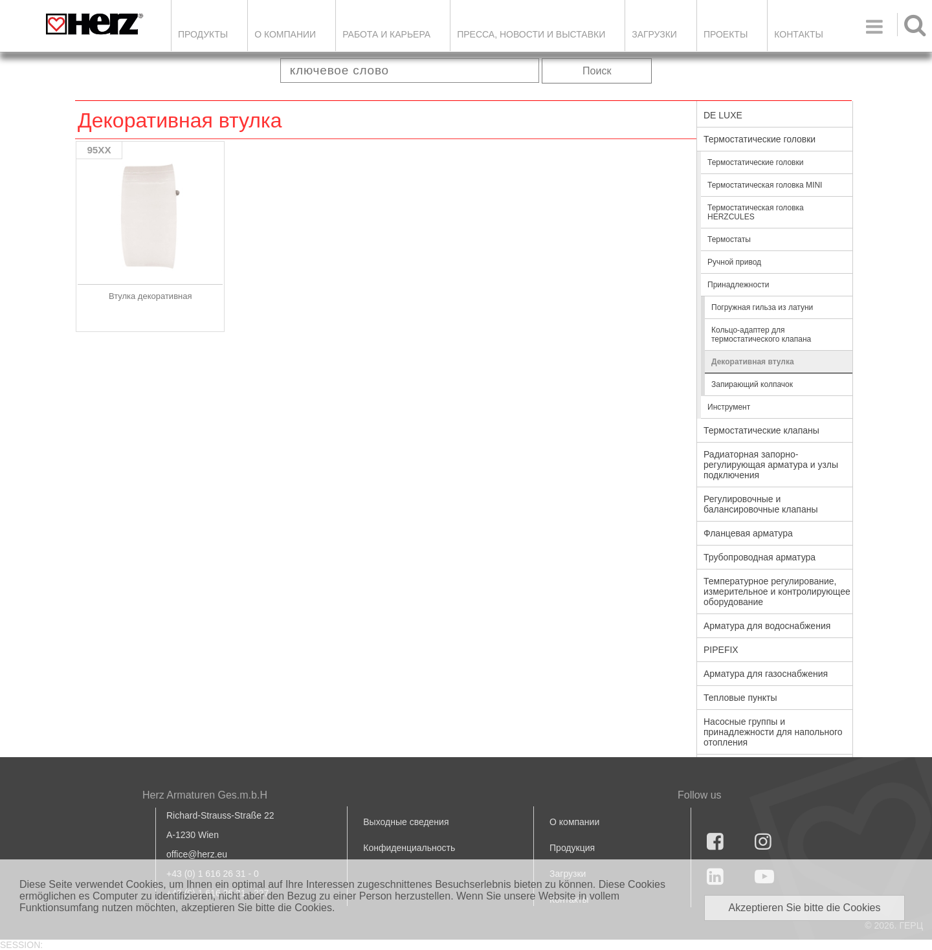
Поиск (596, 70)
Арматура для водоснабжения (767, 626)
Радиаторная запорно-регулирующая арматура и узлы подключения (771, 464)
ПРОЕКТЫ (726, 34)
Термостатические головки (760, 139)
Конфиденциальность (409, 848)
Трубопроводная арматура (760, 557)
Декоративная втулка (752, 361)
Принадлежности (738, 284)
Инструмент (728, 407)
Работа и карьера (386, 34)
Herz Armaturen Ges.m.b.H (204, 795)
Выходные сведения (406, 822)
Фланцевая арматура (748, 533)
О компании (285, 34)
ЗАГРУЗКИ (654, 34)
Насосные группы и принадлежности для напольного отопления (773, 731)
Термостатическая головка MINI (764, 185)
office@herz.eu (196, 854)
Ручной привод (734, 262)
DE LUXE (723, 115)
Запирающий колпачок (752, 384)
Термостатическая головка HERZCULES (755, 212)
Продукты (203, 34)
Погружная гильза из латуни (762, 307)
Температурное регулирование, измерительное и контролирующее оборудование (777, 591)
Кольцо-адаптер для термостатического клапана (761, 335)
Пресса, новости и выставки (531, 34)
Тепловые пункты (740, 697)
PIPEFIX (721, 650)
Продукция (572, 848)
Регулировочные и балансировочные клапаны (760, 504)
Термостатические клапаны (761, 430)
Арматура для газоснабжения (766, 673)
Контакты (798, 34)
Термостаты (729, 239)
